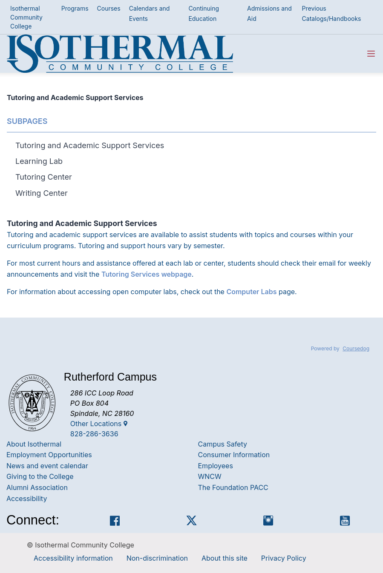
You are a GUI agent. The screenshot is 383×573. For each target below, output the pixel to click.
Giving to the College (40, 476)
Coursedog (356, 348)
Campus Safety (222, 444)
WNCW (210, 476)
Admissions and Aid (269, 13)
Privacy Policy (283, 558)
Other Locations (98, 423)
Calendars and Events (149, 13)
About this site (225, 558)
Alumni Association (37, 487)
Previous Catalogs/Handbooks (331, 13)
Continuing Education (203, 13)
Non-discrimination (157, 558)
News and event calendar (47, 465)
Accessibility (26, 498)
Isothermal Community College (26, 17)
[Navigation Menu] (371, 53)
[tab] (195, 145)
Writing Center (41, 193)
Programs (75, 8)
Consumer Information (234, 454)
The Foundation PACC (233, 487)
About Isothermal (33, 444)
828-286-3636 (94, 434)
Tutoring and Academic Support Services (89, 145)
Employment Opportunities (49, 454)
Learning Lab (39, 161)
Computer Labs (251, 291)
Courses (109, 8)
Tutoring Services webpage (146, 274)
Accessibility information (73, 558)
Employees (215, 465)
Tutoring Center (43, 176)
